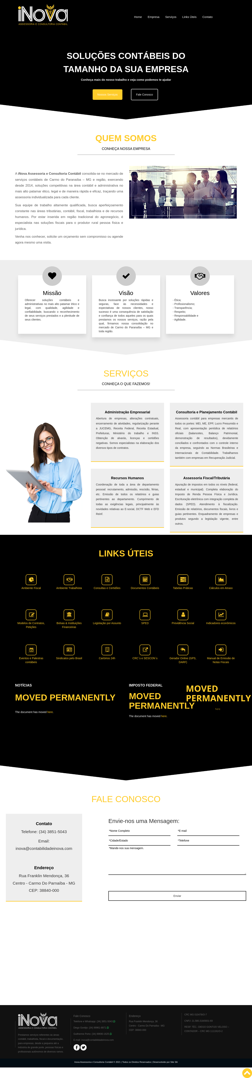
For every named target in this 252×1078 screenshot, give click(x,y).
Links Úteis (189, 17)
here (50, 712)
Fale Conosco (144, 94)
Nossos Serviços (107, 94)
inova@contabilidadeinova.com (97, 1040)
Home (138, 17)
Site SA (174, 1062)
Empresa (153, 17)
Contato (207, 17)
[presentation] (177, 883)
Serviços (170, 17)
